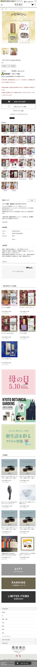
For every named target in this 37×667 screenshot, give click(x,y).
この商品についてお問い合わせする (18, 114)
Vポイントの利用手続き (7, 76)
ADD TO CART (19, 102)
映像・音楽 (4, 619)
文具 (3, 622)
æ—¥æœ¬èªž (28, 1)
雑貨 (3, 626)
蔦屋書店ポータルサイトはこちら (18, 649)
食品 (3, 633)
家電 (3, 629)
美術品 (3, 612)
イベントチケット (6, 636)
